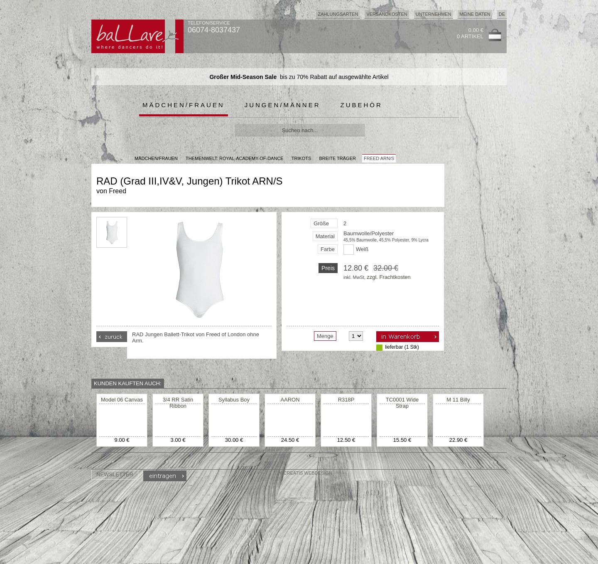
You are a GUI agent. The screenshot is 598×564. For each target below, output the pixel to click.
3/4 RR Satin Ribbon (178, 403)
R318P (346, 400)
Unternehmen (433, 14)
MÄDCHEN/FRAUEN (156, 158)
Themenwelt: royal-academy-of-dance (235, 158)
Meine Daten (474, 14)
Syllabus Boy (234, 400)
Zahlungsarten (338, 14)
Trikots (301, 158)
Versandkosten (386, 14)
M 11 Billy (458, 400)
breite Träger (337, 158)
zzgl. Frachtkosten (389, 277)
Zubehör (361, 104)
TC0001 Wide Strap (402, 403)
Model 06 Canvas (122, 400)
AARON (289, 400)
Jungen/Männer (283, 104)
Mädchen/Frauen (183, 104)
